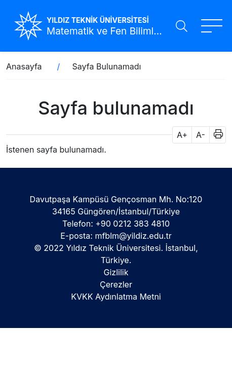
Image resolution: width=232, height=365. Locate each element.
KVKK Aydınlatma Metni (116, 296)
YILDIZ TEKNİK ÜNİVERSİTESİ (98, 20)
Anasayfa (24, 66)
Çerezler (116, 284)
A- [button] (200, 135)
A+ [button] (182, 135)
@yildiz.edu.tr (145, 236)
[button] (215, 135)
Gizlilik (116, 272)
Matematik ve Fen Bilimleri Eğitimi (107, 31)
